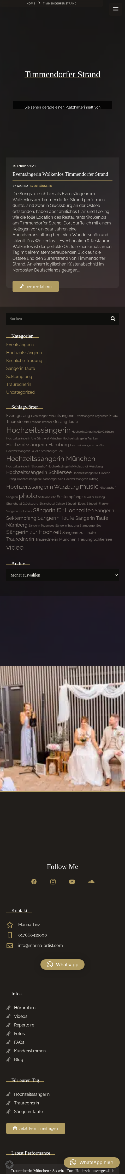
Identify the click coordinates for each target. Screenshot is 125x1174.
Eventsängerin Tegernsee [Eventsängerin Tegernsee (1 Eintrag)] (91, 415)
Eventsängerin (20, 344)
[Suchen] (62, 319)
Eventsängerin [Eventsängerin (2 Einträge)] (61, 415)
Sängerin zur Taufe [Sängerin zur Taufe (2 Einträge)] (79, 532)
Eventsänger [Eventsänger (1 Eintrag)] (39, 415)
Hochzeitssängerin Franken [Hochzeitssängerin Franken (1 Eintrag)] (80, 438)
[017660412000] (12, 935)
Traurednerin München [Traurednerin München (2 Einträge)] (55, 539)
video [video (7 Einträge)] (14, 547)
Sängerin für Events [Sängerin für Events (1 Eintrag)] (19, 511)
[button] (62, 964)
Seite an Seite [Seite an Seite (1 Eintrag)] (47, 497)
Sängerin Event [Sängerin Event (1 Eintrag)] (76, 503)
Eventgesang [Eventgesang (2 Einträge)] (18, 415)
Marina (22, 186)
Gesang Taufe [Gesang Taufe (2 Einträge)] (65, 421)
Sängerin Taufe (20, 368)
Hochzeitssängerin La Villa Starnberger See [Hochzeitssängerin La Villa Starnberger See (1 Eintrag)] (34, 451)
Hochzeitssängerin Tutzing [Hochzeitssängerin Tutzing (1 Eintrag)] (81, 479)
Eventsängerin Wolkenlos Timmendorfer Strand (60, 174)
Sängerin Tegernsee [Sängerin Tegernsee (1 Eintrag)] (41, 525)
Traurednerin (18, 384)
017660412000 (32, 935)
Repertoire (24, 1025)
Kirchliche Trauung (24, 360)
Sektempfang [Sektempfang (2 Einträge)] (69, 496)
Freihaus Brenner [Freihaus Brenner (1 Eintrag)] (41, 422)
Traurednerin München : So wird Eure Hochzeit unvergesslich (63, 1171)
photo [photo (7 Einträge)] (28, 496)
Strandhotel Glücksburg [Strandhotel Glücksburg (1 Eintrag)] (22, 503)
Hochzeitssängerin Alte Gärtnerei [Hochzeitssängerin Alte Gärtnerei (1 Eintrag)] (93, 431)
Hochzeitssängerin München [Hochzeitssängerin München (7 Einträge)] (50, 458)
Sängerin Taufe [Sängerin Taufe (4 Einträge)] (55, 518)
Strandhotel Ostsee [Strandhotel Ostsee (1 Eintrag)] (52, 503)
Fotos (19, 1033)
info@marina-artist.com (40, 945)
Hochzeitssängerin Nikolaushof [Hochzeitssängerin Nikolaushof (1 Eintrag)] (26, 466)
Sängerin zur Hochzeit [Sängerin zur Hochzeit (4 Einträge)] (33, 532)
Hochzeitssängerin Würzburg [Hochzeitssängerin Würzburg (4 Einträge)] (42, 486)
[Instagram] (53, 882)
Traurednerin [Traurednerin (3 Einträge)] (20, 539)
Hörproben (24, 1007)
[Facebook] (34, 882)
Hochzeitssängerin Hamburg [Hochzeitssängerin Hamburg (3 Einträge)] (37, 444)
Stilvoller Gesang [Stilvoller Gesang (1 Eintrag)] (93, 497)
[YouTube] (72, 882)
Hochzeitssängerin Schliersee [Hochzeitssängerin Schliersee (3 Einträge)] (39, 472)
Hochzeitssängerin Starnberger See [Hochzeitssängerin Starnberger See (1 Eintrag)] (40, 479)
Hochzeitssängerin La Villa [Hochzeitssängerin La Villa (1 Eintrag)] (87, 445)
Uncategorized (20, 392)
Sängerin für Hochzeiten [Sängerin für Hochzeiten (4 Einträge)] (63, 510)
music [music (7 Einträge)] (89, 486)
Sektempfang (19, 376)
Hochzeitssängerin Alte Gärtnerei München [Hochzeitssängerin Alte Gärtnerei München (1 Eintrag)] (34, 438)
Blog (18, 1059)
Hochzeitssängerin (24, 352)
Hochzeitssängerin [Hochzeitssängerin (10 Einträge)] (38, 429)
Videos (20, 1016)
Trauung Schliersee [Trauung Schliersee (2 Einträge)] (95, 539)
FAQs (19, 1042)
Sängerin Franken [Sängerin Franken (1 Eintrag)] (98, 503)
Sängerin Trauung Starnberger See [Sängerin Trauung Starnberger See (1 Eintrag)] (78, 525)
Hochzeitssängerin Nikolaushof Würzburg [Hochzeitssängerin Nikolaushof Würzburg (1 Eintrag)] (75, 466)
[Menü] (115, 9)
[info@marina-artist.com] (12, 945)
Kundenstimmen (30, 1050)
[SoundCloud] (91, 882)
